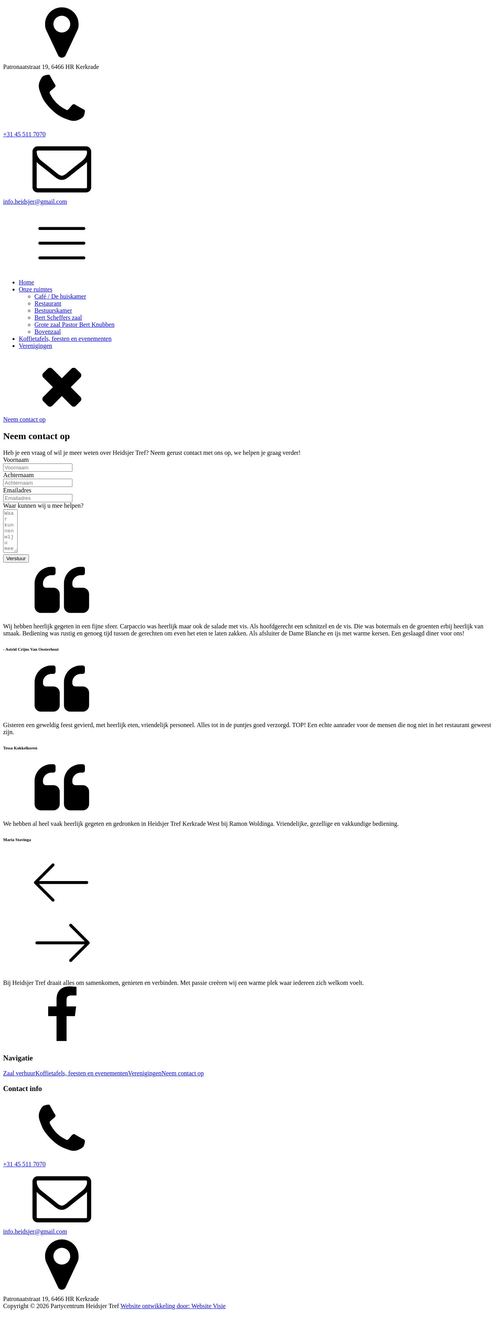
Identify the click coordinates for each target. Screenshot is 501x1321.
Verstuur (16, 567)
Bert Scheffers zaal (58, 317)
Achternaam (18, 475)
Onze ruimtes (35, 289)
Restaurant (47, 303)
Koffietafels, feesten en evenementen (65, 338)
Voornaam (16, 459)
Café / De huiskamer (60, 296)
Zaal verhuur (19, 1081)
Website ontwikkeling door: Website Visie (173, 1314)
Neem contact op (24, 419)
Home (26, 282)
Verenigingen (35, 345)
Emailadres (17, 490)
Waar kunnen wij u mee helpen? (43, 505)
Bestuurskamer (53, 310)
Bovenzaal (47, 331)
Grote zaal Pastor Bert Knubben (74, 324)
